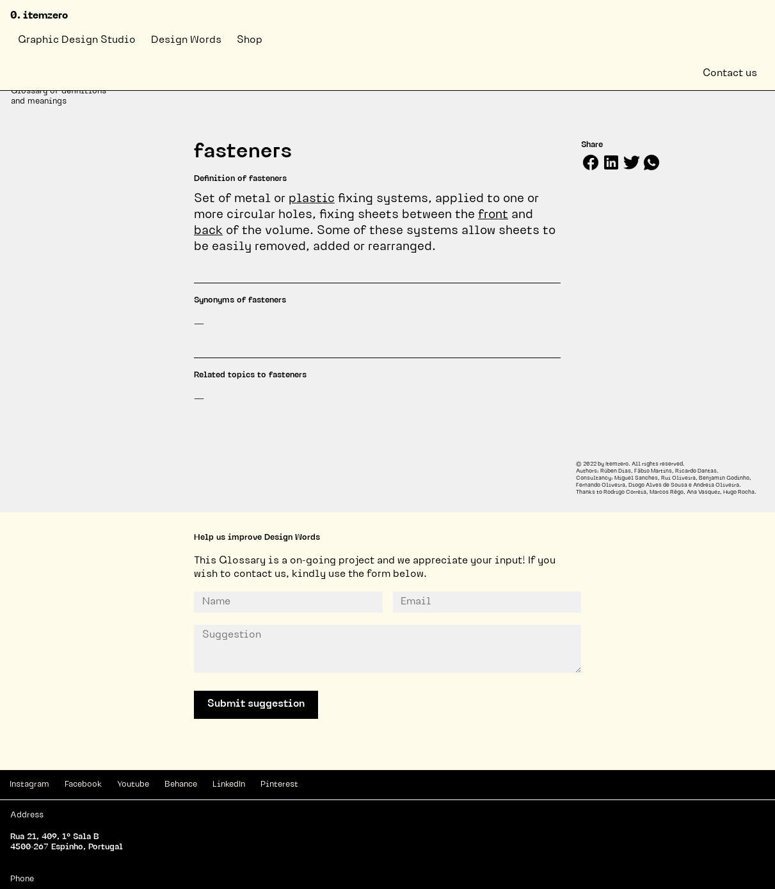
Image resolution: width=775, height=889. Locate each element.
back (208, 231)
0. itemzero (39, 16)
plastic (312, 199)
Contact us (730, 73)
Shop (249, 40)
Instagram (29, 784)
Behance (180, 784)
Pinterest (279, 784)
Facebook (83, 784)
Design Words (186, 40)
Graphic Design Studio (77, 40)
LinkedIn (228, 784)
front (493, 215)
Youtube (133, 784)
